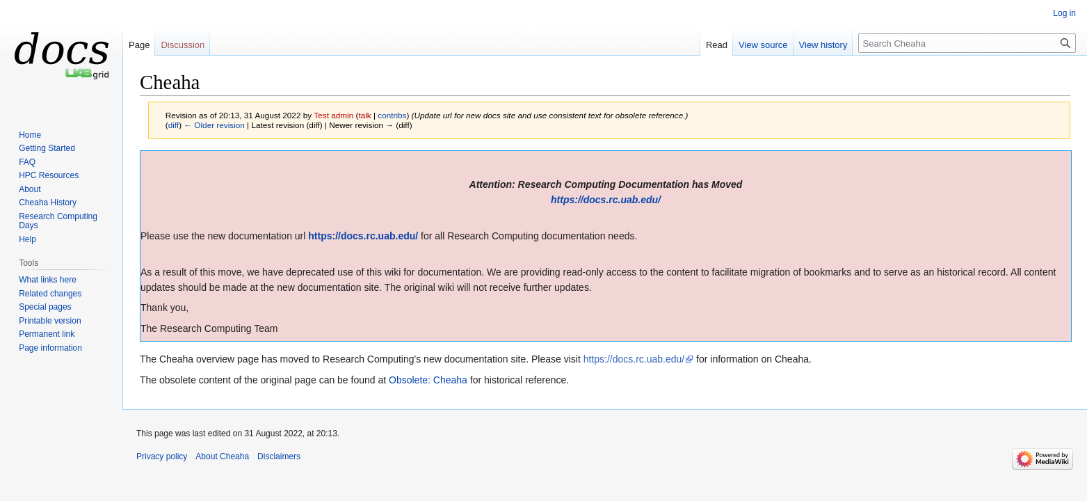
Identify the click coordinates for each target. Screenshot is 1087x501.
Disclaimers (278, 456)
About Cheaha (222, 456)
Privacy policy (161, 456)
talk (364, 115)
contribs (392, 115)
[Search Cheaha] (967, 43)
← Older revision (214, 124)
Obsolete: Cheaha (428, 379)
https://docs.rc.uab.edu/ (606, 199)
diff (173, 124)
